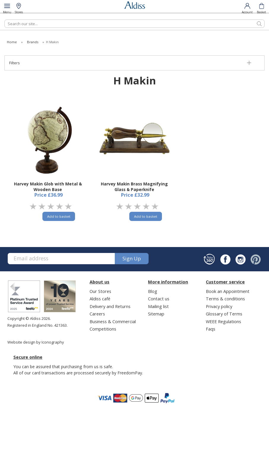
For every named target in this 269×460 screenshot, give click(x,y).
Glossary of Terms (224, 314)
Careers (97, 314)
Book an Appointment (227, 291)
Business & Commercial (113, 321)
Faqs (210, 329)
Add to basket (58, 216)
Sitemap (156, 314)
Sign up (131, 258)
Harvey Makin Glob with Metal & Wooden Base (48, 186)
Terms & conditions (225, 299)
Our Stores (100, 291)
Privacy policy (219, 306)
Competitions (103, 329)
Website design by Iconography (35, 342)
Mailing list (158, 306)
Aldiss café (100, 299)
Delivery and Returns (110, 306)
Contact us (158, 299)
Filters (14, 62)
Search (4, 19)
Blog (152, 291)
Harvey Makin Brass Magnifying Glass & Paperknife (134, 186)
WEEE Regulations (223, 321)
